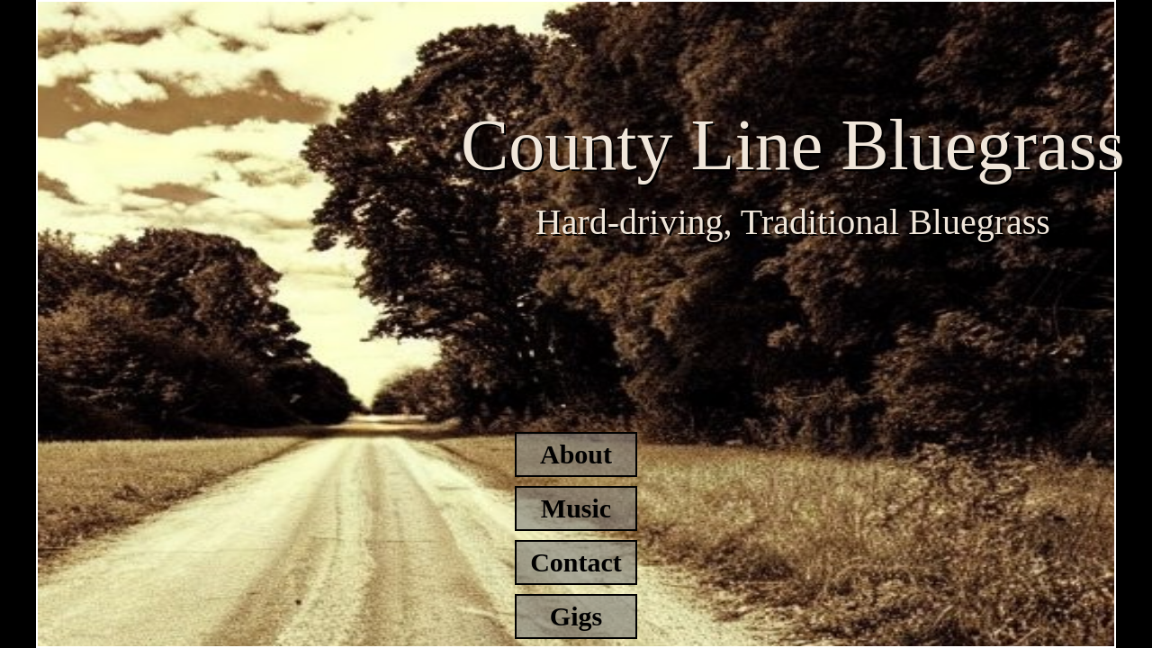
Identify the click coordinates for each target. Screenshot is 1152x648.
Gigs (576, 616)
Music (576, 508)
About (576, 454)
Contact (576, 562)
